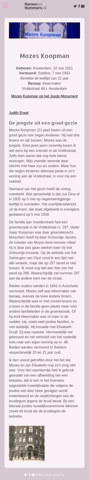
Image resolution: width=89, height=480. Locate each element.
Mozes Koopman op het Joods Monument (44, 96)
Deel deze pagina (44, 475)
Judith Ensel (18, 113)
